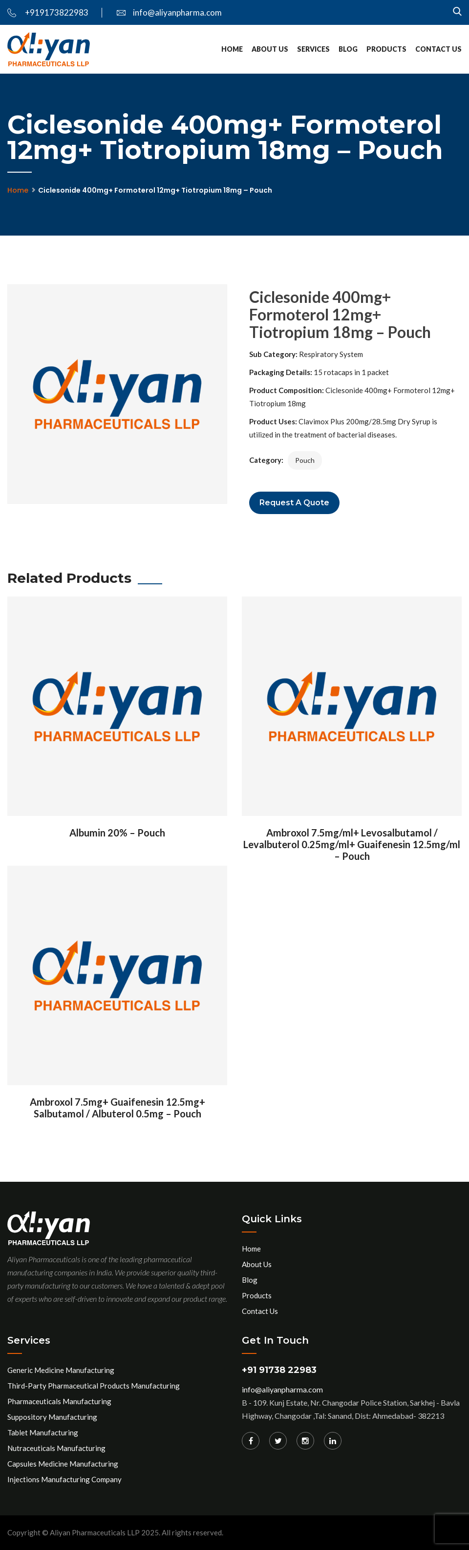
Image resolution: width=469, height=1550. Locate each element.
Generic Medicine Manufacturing (60, 1370)
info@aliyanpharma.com (169, 12)
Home (232, 49)
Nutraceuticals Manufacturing (56, 1448)
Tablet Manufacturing (42, 1432)
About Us (270, 49)
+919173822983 (47, 12)
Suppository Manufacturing (52, 1416)
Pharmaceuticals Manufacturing (59, 1401)
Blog (348, 49)
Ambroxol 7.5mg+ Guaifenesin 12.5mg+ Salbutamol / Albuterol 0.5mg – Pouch (117, 1107)
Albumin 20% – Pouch (117, 832)
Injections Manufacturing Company (64, 1479)
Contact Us (438, 49)
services (313, 49)
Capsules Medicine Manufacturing (62, 1463)
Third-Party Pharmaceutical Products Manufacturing (93, 1385)
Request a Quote (294, 502)
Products (386, 49)
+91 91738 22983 (279, 1370)
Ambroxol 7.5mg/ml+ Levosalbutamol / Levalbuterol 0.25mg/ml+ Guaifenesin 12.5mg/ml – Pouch (351, 844)
